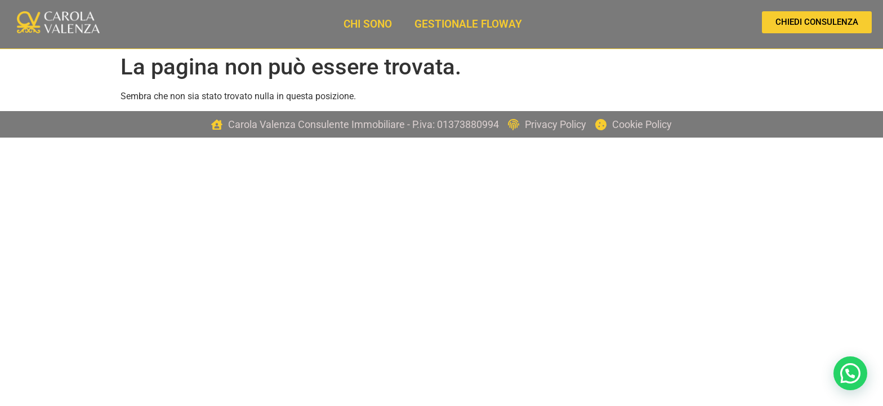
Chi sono (368, 23)
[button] (850, 372)
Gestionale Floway (468, 23)
